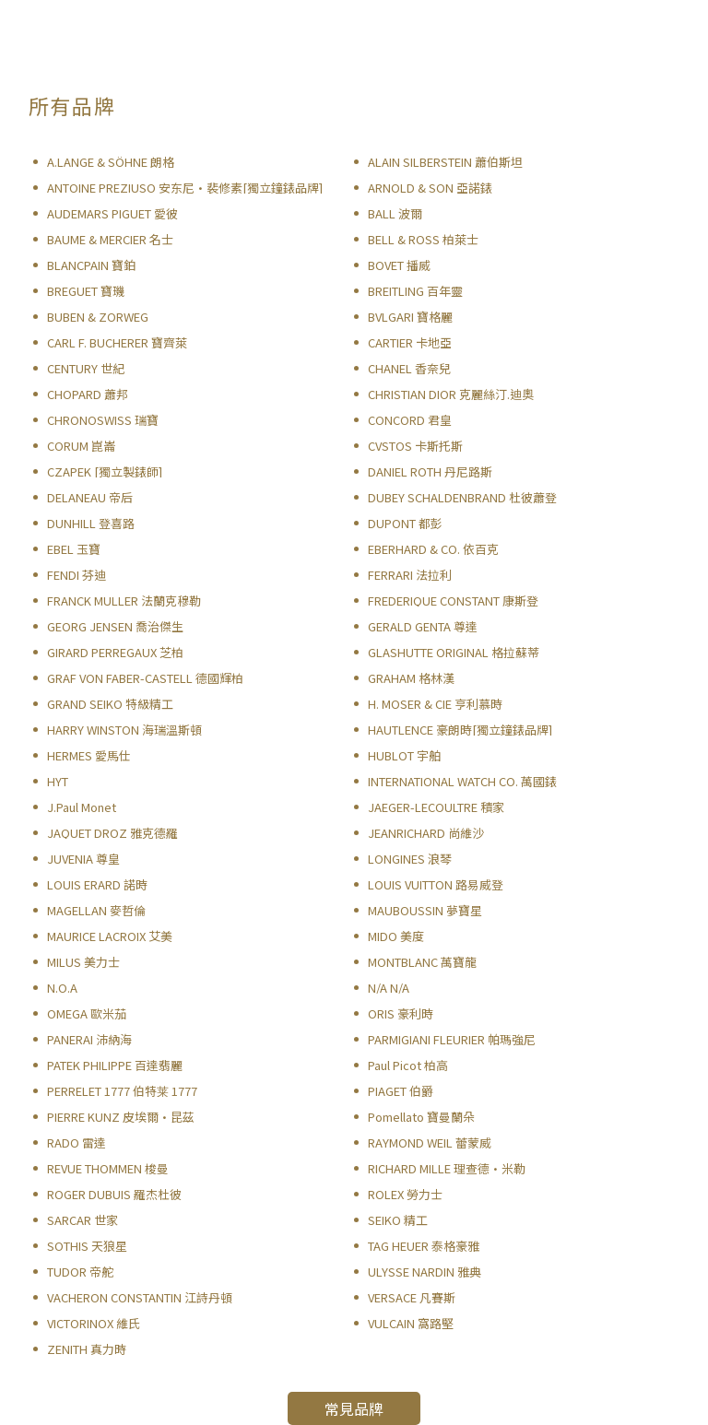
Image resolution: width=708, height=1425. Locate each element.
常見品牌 (354, 1408)
